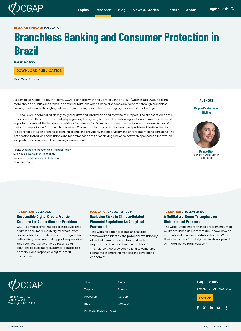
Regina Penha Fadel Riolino (206, 110)
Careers (123, 296)
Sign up (204, 297)
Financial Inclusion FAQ (100, 310)
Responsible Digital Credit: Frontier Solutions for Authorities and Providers (47, 219)
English (213, 9)
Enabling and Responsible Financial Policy (46, 149)
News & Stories (145, 10)
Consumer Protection (41, 153)
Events (122, 289)
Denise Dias (206, 151)
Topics (83, 10)
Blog (122, 10)
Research (103, 10)
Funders (172, 10)
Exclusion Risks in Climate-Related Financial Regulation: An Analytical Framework (117, 221)
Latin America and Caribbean (41, 158)
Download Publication (39, 71)
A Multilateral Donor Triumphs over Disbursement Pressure (190, 219)
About (191, 10)
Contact (124, 303)
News (122, 282)
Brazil (30, 162)
